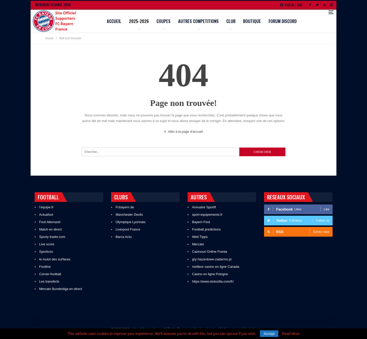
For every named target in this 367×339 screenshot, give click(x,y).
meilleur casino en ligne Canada (215, 267)
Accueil (146, 21)
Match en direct (50, 229)
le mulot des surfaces (55, 259)
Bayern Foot (201, 222)
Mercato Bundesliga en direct (60, 289)
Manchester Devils (129, 214)
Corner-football (50, 274)
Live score (46, 244)
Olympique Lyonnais (131, 222)
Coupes (196, 21)
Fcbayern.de (125, 207)
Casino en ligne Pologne (210, 274)
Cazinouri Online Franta (209, 251)
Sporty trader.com (52, 237)
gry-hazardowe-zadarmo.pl (212, 259)
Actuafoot (46, 214)
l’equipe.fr (46, 207)
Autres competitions (231, 21)
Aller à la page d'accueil (183, 132)
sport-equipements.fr (207, 214)
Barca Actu (124, 237)
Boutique (285, 21)
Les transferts (49, 281)
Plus (305, 21)
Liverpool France (128, 229)
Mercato (198, 244)
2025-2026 (171, 21)
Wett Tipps (200, 237)
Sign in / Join (291, 4)
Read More (290, 333)
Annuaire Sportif (204, 207)
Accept (269, 334)
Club (263, 21)
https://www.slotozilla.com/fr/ (213, 281)
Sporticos (46, 251)
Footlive (45, 267)
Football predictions (206, 229)
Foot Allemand (49, 222)
